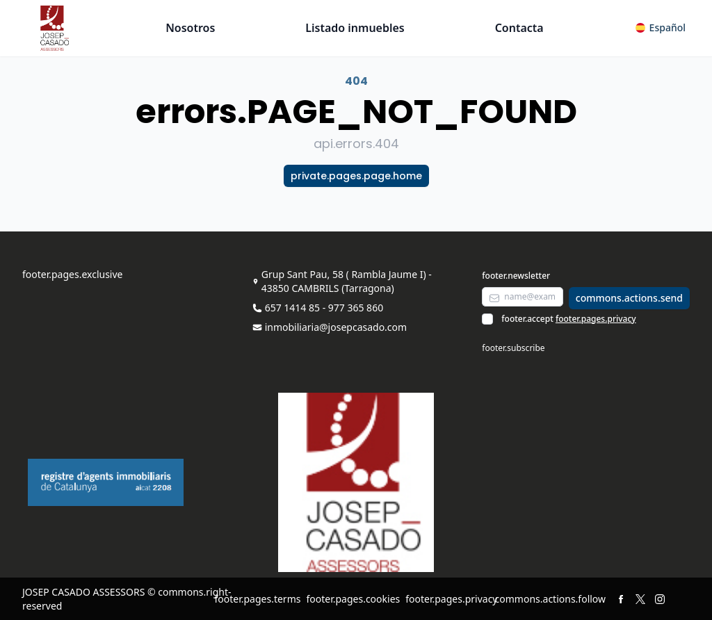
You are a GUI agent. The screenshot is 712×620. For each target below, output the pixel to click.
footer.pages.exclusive (72, 274)
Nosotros (190, 27)
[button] (660, 28)
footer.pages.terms (257, 598)
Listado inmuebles (355, 27)
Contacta (519, 27)
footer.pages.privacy (596, 319)
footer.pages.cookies (353, 598)
